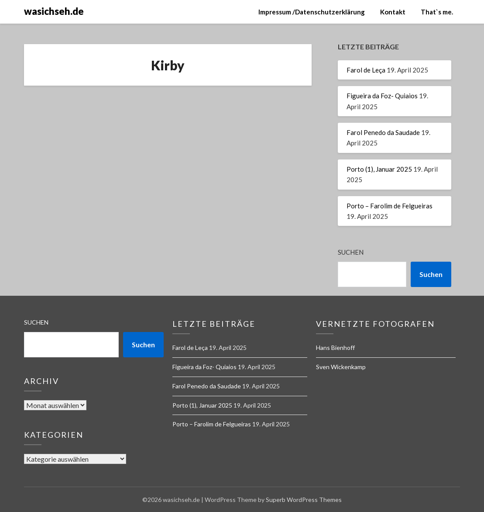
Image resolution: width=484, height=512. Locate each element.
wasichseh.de (54, 11)
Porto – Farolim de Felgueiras (390, 206)
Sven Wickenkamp (341, 366)
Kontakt (392, 12)
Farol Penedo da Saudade (383, 132)
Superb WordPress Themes (304, 499)
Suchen (351, 252)
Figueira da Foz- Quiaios (382, 96)
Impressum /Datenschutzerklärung (311, 12)
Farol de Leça (366, 70)
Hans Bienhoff (335, 347)
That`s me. (437, 12)
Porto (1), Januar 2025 (379, 169)
